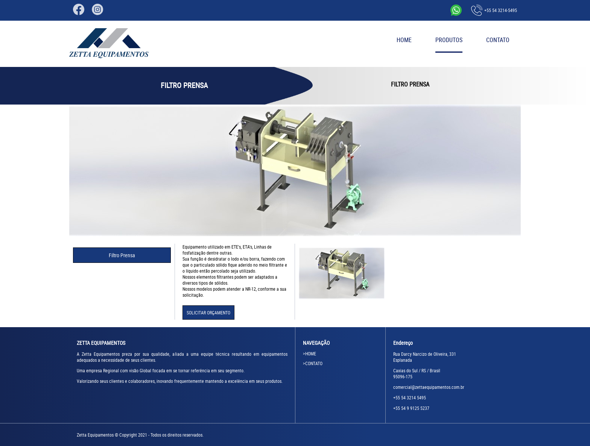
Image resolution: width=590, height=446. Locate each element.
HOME (404, 40)
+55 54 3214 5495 (409, 397)
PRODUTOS (448, 40)
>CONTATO (312, 363)
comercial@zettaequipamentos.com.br (428, 387)
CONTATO (497, 40)
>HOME (309, 353)
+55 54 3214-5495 (494, 10)
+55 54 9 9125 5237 (411, 408)
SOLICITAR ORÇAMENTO (208, 312)
